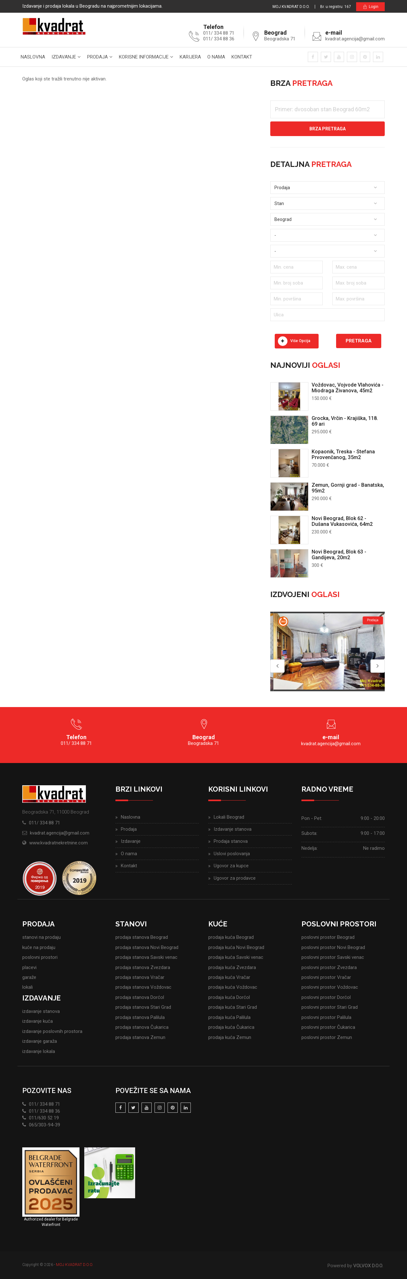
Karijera (190, 57)
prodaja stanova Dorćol (139, 997)
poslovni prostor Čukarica (328, 1027)
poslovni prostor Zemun (326, 1037)
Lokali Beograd (229, 817)
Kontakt (241, 57)
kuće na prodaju (38, 947)
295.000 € (322, 432)
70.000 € (320, 465)
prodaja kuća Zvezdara (232, 967)
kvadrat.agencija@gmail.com (355, 39)
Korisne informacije (144, 57)
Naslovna (33, 57)
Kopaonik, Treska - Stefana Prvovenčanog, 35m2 (343, 454)
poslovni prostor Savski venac (332, 957)
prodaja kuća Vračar (229, 977)
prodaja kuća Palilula (229, 1017)
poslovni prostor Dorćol (326, 997)
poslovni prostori (40, 957)
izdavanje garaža (39, 1041)
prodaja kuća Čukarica (231, 1027)
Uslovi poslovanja (232, 853)
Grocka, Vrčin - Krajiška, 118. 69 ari (345, 421)
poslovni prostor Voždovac (329, 987)
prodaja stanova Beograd (141, 937)
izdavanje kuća (37, 1021)
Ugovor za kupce (231, 866)
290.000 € (322, 498)
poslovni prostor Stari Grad (329, 1007)
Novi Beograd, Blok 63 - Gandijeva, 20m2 (339, 554)
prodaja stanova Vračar (139, 977)
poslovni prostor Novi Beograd (333, 947)
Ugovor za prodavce (235, 878)
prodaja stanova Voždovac (143, 987)
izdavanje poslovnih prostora (52, 1031)
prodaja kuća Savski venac (235, 957)
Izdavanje (64, 57)
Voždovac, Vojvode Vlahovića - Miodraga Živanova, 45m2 (347, 388)
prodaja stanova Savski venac (146, 957)
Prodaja (97, 57)
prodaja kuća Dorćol (229, 997)
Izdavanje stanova (233, 829)
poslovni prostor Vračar (326, 977)
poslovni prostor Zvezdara (329, 967)
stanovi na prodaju (41, 937)
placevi (29, 967)
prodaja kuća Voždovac (232, 987)
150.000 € (322, 398)
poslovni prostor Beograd (328, 937)
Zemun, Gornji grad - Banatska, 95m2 (348, 488)
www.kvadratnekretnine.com (58, 843)
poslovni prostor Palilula (326, 1017)
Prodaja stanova (231, 841)
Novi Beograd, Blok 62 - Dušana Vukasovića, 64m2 (342, 521)
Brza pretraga (327, 128)
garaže (29, 977)
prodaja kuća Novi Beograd (236, 947)
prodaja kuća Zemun (229, 1037)
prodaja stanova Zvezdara (142, 967)
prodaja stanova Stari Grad (143, 1007)
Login (370, 6)
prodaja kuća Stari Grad (232, 1007)
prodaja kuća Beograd (231, 937)
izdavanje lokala (38, 1051)
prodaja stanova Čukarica (142, 1027)
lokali (27, 987)
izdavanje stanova (41, 1011)
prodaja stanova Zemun (140, 1037)
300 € (317, 565)
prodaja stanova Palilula (140, 1017)
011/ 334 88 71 (44, 823)
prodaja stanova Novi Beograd (146, 947)
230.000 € (322, 532)
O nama (216, 57)
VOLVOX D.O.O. (368, 1266)
